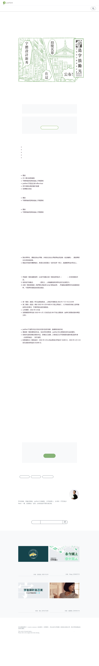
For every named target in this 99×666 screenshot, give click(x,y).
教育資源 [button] (68, 8)
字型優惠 (92, 3)
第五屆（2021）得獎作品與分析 (33, 147)
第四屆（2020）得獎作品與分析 (33, 149)
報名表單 (36, 282)
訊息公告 (84, 8)
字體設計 (36, 476)
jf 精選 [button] (79, 3)
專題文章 (44, 8)
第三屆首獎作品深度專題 (31, 152)
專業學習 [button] (60, 8)
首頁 (3, 14)
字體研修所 (25, 402)
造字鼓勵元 (48, 476)
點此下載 (65, 277)
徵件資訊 (8, 14)
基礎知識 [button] (51, 8)
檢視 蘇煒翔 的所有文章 (25, 506)
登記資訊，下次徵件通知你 (50, 127)
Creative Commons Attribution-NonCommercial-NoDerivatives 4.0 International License (53, 631)
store (85, 3)
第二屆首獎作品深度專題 (31, 155)
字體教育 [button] (71, 3)
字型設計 (24, 476)
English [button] (76, 8)
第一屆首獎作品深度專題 (31, 157)
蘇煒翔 (42, 28)
